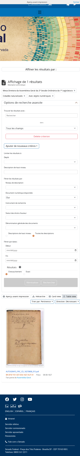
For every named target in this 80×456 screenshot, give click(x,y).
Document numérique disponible (19, 193)
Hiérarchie (38, 296)
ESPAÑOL (19, 411)
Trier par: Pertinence (41, 301)
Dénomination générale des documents (22, 223)
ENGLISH (9, 411)
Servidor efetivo (12, 424)
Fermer (76, 2)
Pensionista (10, 436)
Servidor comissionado (15, 428)
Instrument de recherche (16, 203)
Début (8, 246)
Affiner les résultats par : (40, 69)
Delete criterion (42, 136)
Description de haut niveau (15, 167)
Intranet (10, 419)
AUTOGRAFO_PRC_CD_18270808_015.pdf (22, 371)
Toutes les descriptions (44, 233)
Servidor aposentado (14, 432)
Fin (7, 256)
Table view (69, 296)
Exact (28, 271)
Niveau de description (14, 183)
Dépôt (6, 157)
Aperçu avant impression (16, 296)
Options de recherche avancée (23, 103)
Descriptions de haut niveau (19, 233)
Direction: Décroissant (66, 301)
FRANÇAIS (30, 411)
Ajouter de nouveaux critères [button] (21, 145)
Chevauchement (15, 271)
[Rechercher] (42, 115)
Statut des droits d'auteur (16, 213)
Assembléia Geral (24, 377)
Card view (55, 296)
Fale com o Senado (15, 442)
